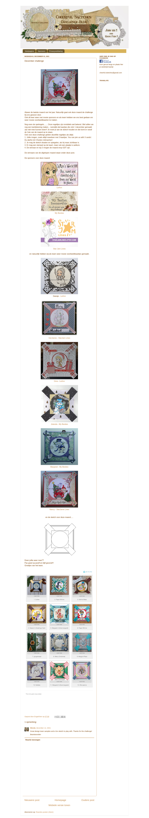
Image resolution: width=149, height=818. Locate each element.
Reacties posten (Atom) (44, 812)
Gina (56, 381)
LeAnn (59, 188)
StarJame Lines (62, 509)
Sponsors (41, 51)
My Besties (59, 213)
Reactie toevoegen (32, 740)
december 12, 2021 (43, 728)
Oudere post (87, 800)
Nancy (52, 509)
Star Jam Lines (59, 249)
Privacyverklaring (56, 51)
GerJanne (53, 338)
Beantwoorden (35, 734)
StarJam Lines (64, 338)
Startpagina (29, 51)
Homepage (60, 800)
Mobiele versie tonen (59, 805)
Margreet (54, 467)
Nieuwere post (31, 800)
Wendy (33, 728)
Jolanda (54, 424)
